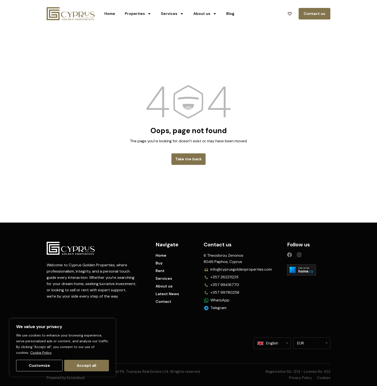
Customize (39, 365)
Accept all (86, 365)
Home (109, 13)
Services (172, 13)
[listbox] (311, 343)
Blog (230, 13)
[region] (62, 347)
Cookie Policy (41, 353)
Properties (138, 13)
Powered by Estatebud (66, 377)
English (268, 343)
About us (205, 13)
